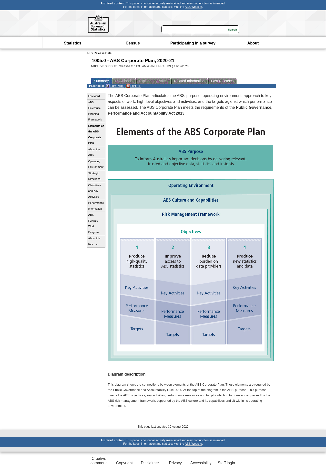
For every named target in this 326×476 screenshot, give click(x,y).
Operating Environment (96, 164)
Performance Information (96, 205)
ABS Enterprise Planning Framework (95, 111)
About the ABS (94, 152)
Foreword (94, 96)
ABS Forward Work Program (93, 223)
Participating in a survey (192, 43)
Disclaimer (150, 463)
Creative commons (99, 460)
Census (133, 43)
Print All (133, 85)
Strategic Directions (94, 176)
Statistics (72, 43)
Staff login (226, 463)
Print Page (114, 85)
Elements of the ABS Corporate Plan (96, 134)
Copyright (124, 463)
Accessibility (201, 463)
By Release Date (101, 53)
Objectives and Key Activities (94, 191)
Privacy (175, 463)
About (253, 43)
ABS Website (193, 7)
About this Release (94, 241)
